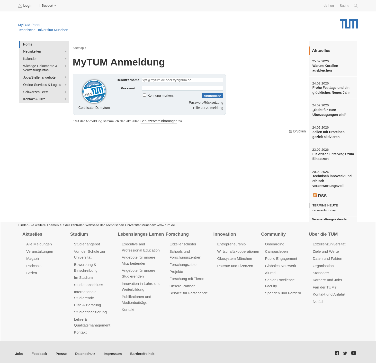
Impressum (111, 350)
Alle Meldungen (38, 243)
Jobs (19, 350)
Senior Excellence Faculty (286, 278)
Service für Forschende (188, 291)
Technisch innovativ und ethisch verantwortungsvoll (331, 179)
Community (273, 232)
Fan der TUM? (324, 285)
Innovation (224, 232)
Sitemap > (79, 47)
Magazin (33, 257)
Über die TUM (323, 232)
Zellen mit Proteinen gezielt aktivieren (328, 134)
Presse (60, 350)
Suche (349, 6)
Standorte (321, 271)
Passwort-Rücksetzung (206, 102)
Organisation (323, 264)
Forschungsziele (183, 263)
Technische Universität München (349, 22)
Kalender (64, 58)
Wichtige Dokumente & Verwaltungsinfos (64, 65)
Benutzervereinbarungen (159, 120)
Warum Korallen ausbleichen (325, 68)
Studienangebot (86, 243)
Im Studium (83, 275)
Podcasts (33, 264)
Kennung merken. (161, 95)
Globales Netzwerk (280, 264)
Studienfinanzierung (90, 309)
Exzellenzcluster (183, 243)
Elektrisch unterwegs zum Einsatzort (332, 155)
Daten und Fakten (327, 257)
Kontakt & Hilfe (64, 98)
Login (25, 6)
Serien (31, 271)
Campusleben (276, 250)
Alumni (270, 271)
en (332, 5)
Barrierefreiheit (140, 350)
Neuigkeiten (64, 51)
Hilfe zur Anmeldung (208, 107)
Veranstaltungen (39, 250)
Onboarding (274, 243)
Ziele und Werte (325, 250)
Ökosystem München (234, 257)
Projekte (176, 270)
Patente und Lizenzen (234, 264)
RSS (320, 194)
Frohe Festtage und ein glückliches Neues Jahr (330, 90)
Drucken (297, 131)
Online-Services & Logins (64, 84)
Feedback (39, 350)
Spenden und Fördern (282, 285)
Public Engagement (280, 257)
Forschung (177, 232)
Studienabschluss (88, 282)
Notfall (318, 299)
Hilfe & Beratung (87, 302)
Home (27, 44)
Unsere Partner (182, 284)
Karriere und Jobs (327, 278)
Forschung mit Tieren (187, 277)
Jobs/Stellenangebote (64, 77)
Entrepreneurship (231, 243)
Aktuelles (32, 232)
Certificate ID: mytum (94, 93)
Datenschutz (84, 350)
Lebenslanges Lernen (140, 232)
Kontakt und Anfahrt (329, 292)
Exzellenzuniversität (329, 243)
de (326, 5)
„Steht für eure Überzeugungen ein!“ (329, 112)
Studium (79, 232)
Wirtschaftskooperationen (237, 250)
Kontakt (80, 329)
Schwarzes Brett (64, 91)
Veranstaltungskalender (329, 218)
